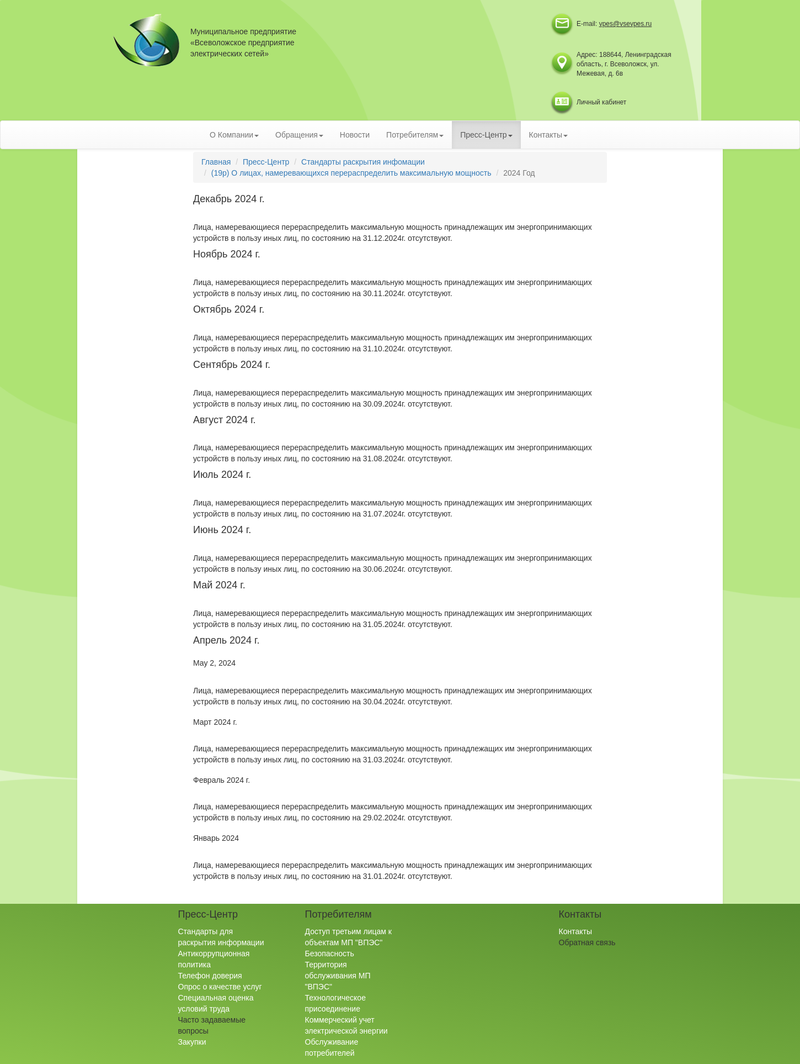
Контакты (575, 931)
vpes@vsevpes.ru (625, 24)
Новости (355, 134)
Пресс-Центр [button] (486, 134)
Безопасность (329, 953)
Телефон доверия (210, 975)
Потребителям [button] (415, 134)
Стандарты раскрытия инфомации (363, 161)
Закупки (192, 1041)
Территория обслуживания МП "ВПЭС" (338, 975)
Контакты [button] (548, 134)
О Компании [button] (234, 134)
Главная (216, 161)
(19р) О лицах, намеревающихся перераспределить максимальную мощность (351, 172)
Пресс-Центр (266, 161)
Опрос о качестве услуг (220, 986)
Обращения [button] (299, 134)
